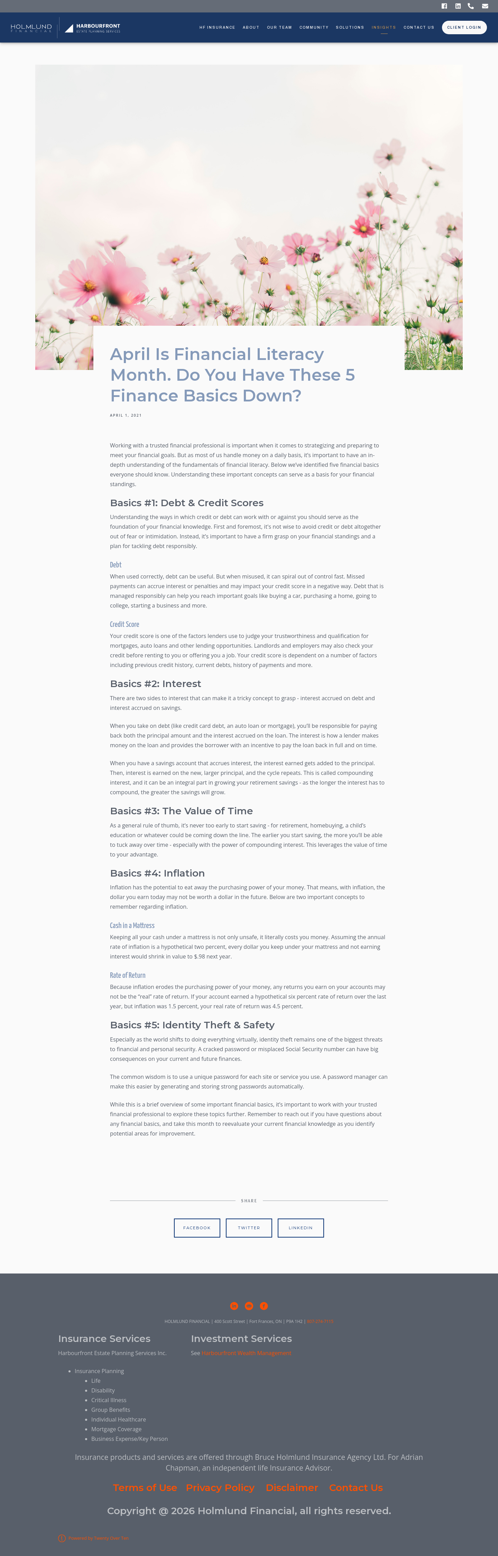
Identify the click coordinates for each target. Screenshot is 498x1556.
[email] (249, 1306)
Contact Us (419, 27)
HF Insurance (218, 27)
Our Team (279, 27)
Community (314, 27)
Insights (384, 27)
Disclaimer (292, 1487)
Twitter (249, 1227)
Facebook (197, 1227)
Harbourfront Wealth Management (247, 1353)
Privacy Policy (220, 1487)
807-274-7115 (320, 1321)
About (251, 27)
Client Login (464, 27)
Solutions (350, 27)
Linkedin (301, 1227)
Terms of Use (145, 1487)
